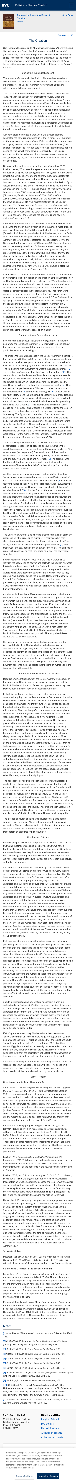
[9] (59, 480)
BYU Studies (47, 1423)
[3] (64, 372)
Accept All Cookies (48, 1477)
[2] (70, 369)
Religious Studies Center (31, 5)
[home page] (6, 5)
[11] (61, 544)
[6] (53, 391)
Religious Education (51, 1419)
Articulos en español (51, 1432)
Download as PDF (65, 35)
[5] (24, 391)
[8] (49, 458)
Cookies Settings (24, 1477)
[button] (72, 1447)
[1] (29, 189)
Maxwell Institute (50, 1428)
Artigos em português (52, 1437)
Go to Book (67, 15)
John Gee (20, 21)
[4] (64, 385)
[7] (29, 404)
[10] (24, 490)
